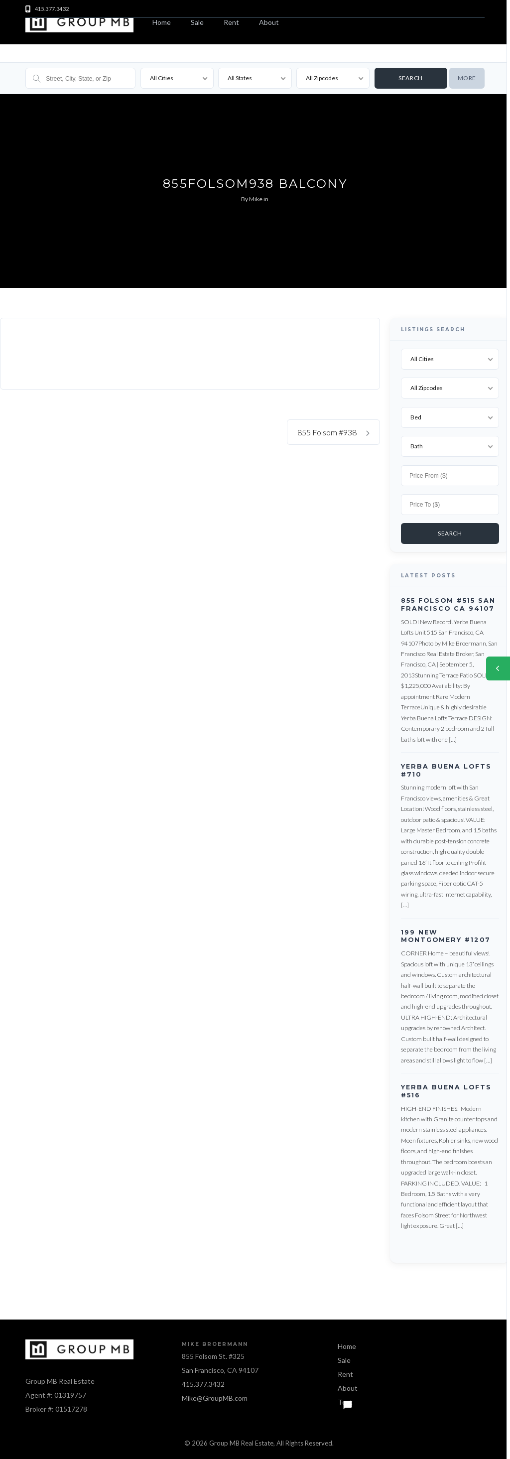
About (269, 22)
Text (345, 1400)
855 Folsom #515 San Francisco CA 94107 (448, 603)
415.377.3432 (203, 1382)
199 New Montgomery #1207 (446, 934)
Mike (255, 199)
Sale (197, 22)
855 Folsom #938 (333, 432)
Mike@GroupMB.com (215, 1396)
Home (161, 22)
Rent (231, 22)
